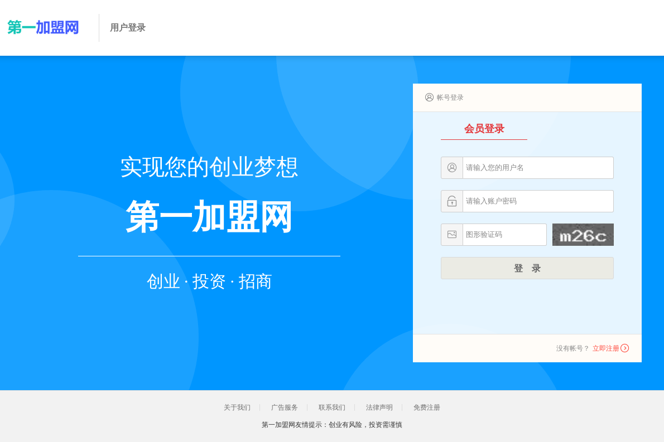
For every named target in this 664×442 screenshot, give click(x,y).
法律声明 (379, 407)
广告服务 (284, 407)
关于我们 (237, 407)
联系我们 (332, 407)
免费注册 (426, 407)
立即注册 (606, 348)
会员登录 (484, 128)
